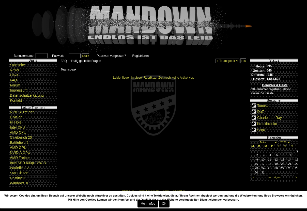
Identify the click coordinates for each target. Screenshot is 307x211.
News (14, 70)
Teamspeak (68, 69)
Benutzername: (24, 56)
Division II (17, 117)
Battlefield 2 (19, 142)
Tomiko (262, 105)
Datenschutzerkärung (27, 95)
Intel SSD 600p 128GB (28, 163)
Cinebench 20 (21, 137)
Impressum (18, 90)
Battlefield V (19, 168)
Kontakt (16, 100)
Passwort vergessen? (111, 56)
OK (164, 203)
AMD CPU (18, 132)
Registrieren (140, 56)
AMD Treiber (20, 158)
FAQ (13, 80)
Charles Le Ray (269, 118)
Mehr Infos (148, 203)
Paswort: (58, 56)
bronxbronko (267, 124)
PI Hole (16, 122)
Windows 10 (19, 183)
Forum (15, 85)
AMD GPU (18, 148)
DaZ (260, 112)
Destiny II (17, 178)
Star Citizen (19, 173)
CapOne (263, 130)
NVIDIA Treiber (22, 112)
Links (14, 75)
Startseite (17, 65)
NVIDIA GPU (20, 153)
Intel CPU (17, 127)
